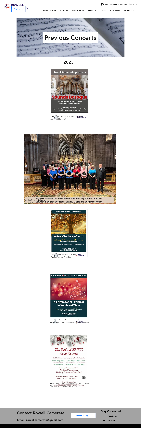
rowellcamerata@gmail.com (44, 420)
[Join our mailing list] (83, 415)
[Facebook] (103, 416)
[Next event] (18, 9)
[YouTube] (103, 420)
